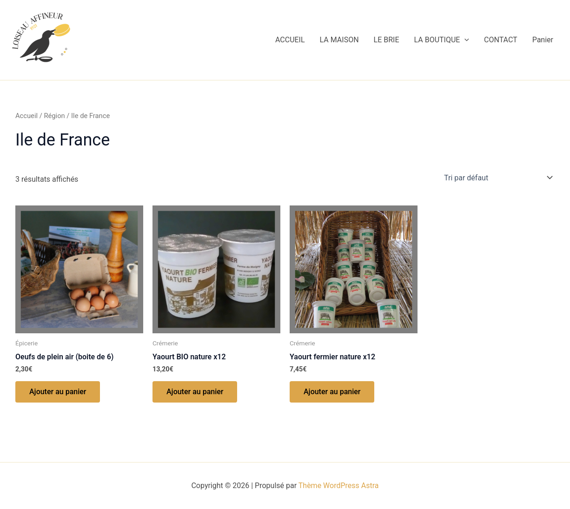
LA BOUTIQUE (442, 40)
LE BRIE (386, 39)
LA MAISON (339, 39)
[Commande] (497, 177)
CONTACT (500, 39)
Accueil (26, 116)
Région (54, 116)
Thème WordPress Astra (338, 485)
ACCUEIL (290, 39)
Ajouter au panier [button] (57, 391)
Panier (542, 39)
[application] (464, 40)
